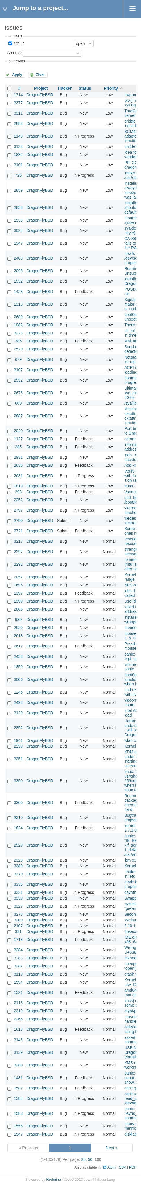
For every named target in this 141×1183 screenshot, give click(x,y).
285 (18, 447)
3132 (18, 146)
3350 (18, 780)
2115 (18, 1003)
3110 (18, 974)
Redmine (53, 1180)
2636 (18, 465)
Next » (111, 1148)
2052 (18, 577)
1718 (18, 939)
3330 (18, 898)
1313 (18, 304)
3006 (18, 679)
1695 (18, 585)
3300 (18, 802)
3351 (18, 759)
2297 (18, 551)
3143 (18, 1039)
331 (18, 931)
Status (18, 43)
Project (41, 88)
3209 (18, 920)
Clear (40, 75)
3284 (18, 950)
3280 (18, 1065)
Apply (17, 75)
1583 (18, 1113)
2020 (18, 430)
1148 (18, 136)
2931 (18, 457)
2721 (18, 531)
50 (90, 1159)
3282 (18, 966)
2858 (18, 207)
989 (18, 619)
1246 (18, 692)
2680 (18, 317)
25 (83, 1159)
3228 (18, 333)
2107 (18, 925)
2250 (18, 746)
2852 (18, 727)
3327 (18, 906)
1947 (18, 243)
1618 (18, 1029)
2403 (18, 258)
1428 (18, 291)
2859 (18, 190)
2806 (18, 609)
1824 (18, 828)
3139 (18, 1052)
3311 (18, 113)
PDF (132, 1167)
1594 (18, 982)
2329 (18, 860)
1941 (18, 740)
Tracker (64, 88)
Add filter (14, 53)
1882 (18, 154)
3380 (18, 866)
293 (18, 491)
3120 (18, 712)
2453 (18, 656)
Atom (111, 1167)
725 (18, 175)
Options (18, 61)
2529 (18, 349)
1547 (18, 1134)
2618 (18, 635)
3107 (18, 369)
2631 (18, 475)
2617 (18, 646)
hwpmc (130, 94)
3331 (18, 892)
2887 (18, 416)
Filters (17, 36)
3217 (18, 541)
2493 (18, 702)
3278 (18, 914)
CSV (122, 1167)
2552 (18, 380)
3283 (18, 958)
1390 (18, 601)
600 (18, 403)
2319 (18, 1011)
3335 (18, 884)
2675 (18, 392)
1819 (18, 486)
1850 (18, 666)
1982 (18, 325)
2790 (18, 520)
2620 (18, 627)
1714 (18, 94)
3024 (18, 230)
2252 (18, 500)
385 (18, 341)
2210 (18, 817)
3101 (18, 165)
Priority (111, 88)
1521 (18, 992)
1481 (18, 1077)
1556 (18, 1126)
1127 (18, 439)
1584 (18, 1098)
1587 (18, 1088)
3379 (18, 874)
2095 (18, 270)
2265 (18, 1019)
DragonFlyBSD (39, 94)
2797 (18, 510)
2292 (18, 564)
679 (18, 359)
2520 (18, 845)
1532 (18, 281)
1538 (18, 220)
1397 (18, 593)
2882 (18, 123)
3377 (18, 102)
